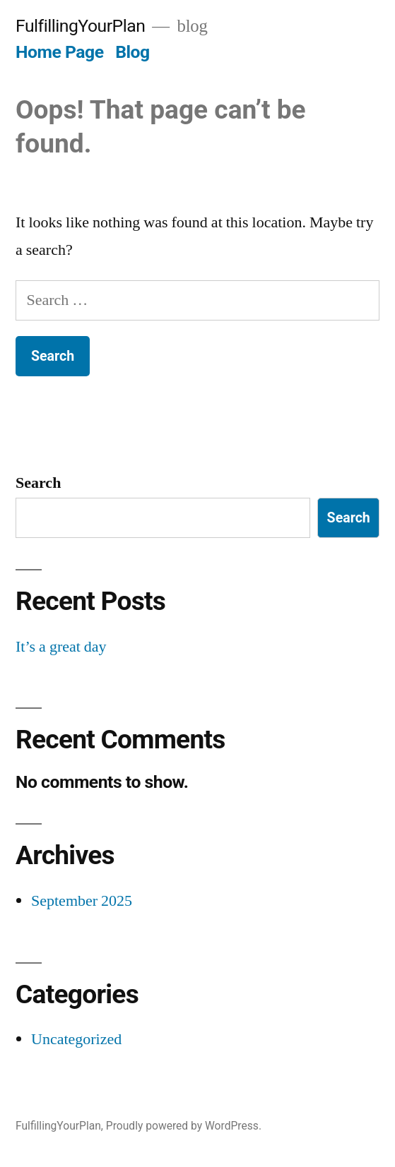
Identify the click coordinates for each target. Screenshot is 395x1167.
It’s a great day (61, 647)
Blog (132, 52)
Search (38, 483)
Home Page (60, 52)
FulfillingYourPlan (80, 26)
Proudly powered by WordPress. (183, 1125)
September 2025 (81, 901)
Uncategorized (76, 1039)
